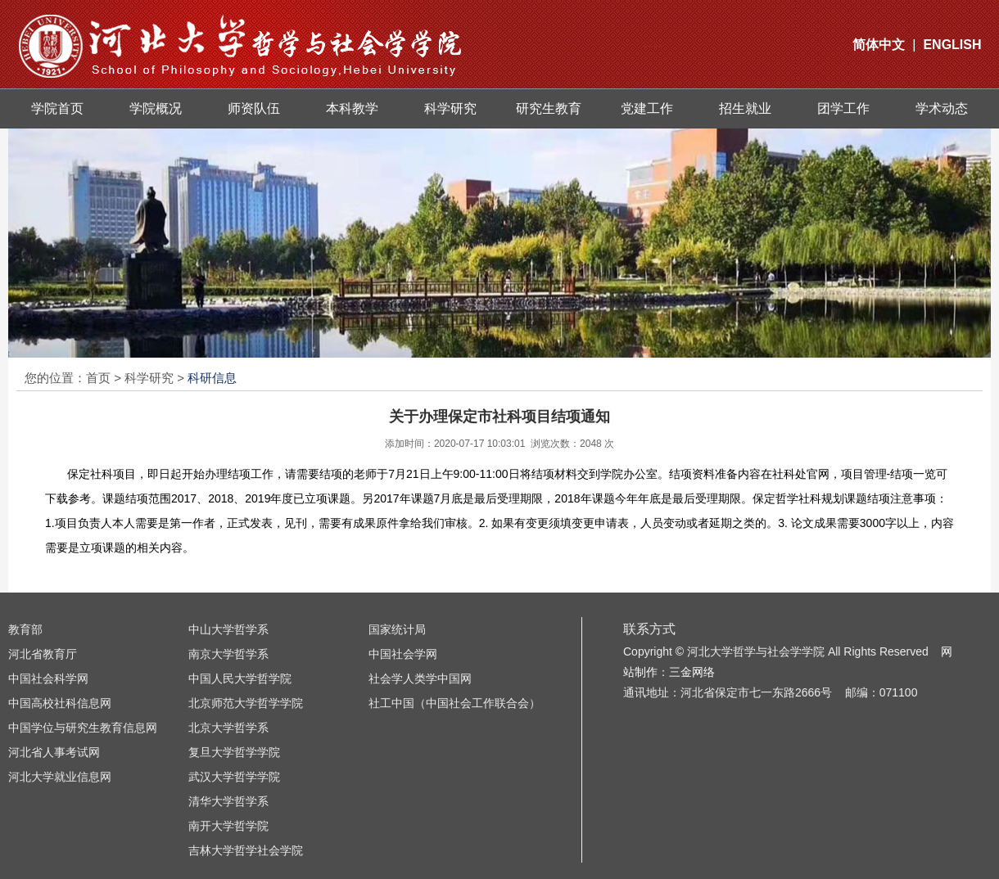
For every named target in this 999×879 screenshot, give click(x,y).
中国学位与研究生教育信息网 (82, 727)
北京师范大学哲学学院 (245, 703)
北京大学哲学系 (228, 727)
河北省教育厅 (42, 653)
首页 (98, 378)
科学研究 (450, 108)
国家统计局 (397, 629)
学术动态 (941, 108)
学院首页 (57, 108)
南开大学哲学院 (228, 825)
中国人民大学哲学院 (240, 678)
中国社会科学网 (48, 678)
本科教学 (352, 108)
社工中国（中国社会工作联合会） (454, 703)
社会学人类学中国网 (420, 678)
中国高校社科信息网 (59, 703)
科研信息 (212, 378)
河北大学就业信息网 (59, 776)
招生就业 (745, 108)
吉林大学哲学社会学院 (245, 850)
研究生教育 (548, 108)
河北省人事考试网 (54, 752)
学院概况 (155, 108)
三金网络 (692, 671)
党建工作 (647, 108)
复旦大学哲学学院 (234, 752)
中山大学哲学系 (228, 629)
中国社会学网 (402, 653)
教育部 (25, 629)
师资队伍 (254, 108)
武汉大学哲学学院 (234, 776)
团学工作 (843, 108)
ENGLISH (952, 45)
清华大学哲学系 (228, 801)
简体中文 (878, 45)
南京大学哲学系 (228, 653)
